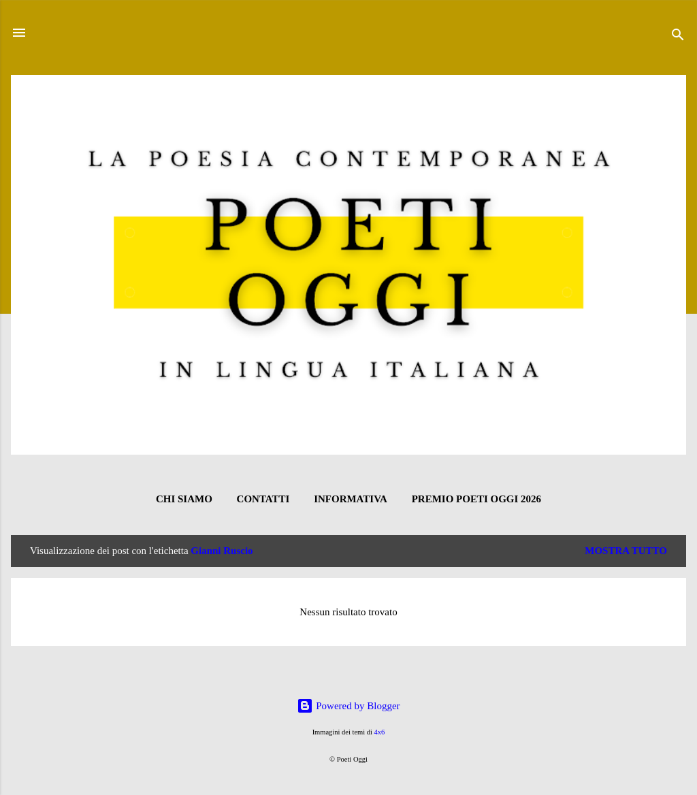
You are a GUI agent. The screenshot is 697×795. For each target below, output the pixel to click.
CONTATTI (263, 498)
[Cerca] (678, 37)
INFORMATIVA (350, 498)
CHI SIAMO (184, 498)
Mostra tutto (626, 550)
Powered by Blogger (348, 705)
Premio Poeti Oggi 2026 (476, 498)
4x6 (379, 732)
